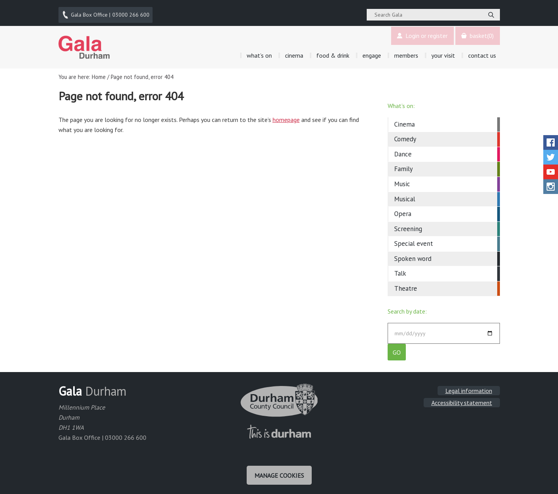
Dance (403, 150)
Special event (413, 239)
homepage (286, 115)
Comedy (405, 135)
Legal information (468, 390)
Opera (402, 209)
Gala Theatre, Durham (84, 43)
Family (403, 165)
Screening (408, 224)
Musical (404, 194)
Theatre (405, 284)
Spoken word (412, 254)
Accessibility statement (461, 402)
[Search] (491, 13)
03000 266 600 (106, 13)
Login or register (420, 32)
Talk (400, 269)
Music (402, 179)
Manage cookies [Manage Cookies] (279, 474)
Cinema (404, 120)
